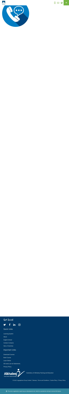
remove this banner (56, 391)
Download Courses (9, 354)
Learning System (8, 334)
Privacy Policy (7, 367)
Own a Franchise (8, 346)
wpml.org (22, 391)
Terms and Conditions (43, 380)
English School (8, 340)
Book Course (7, 357)
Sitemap (34, 380)
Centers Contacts (9, 343)
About (5, 337)
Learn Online (7, 360)
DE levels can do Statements (12, 363)
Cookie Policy (53, 380)
